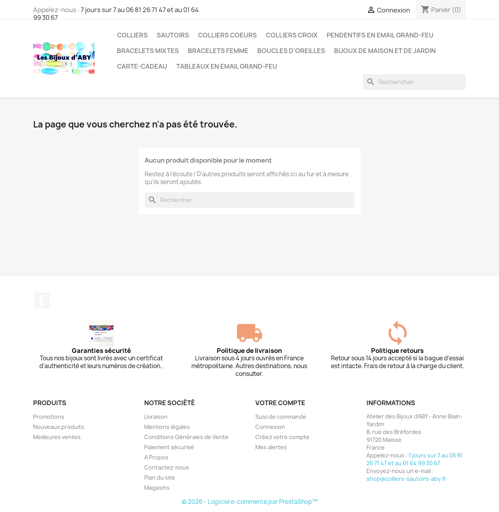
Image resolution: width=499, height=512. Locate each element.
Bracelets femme (218, 50)
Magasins (157, 487)
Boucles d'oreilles (291, 50)
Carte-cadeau (142, 66)
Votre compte (280, 403)
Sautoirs (173, 35)
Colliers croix (292, 35)
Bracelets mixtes (148, 50)
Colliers (132, 35)
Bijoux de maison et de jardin (385, 50)
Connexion (270, 427)
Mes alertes (271, 447)
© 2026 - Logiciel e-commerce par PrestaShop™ (250, 502)
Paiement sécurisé (169, 447)
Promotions (48, 416)
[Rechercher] (414, 82)
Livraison (156, 416)
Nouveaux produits (58, 427)
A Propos (156, 457)
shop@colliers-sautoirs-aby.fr (406, 478)
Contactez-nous (166, 467)
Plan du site (159, 477)
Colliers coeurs (227, 35)
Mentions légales (167, 427)
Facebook (42, 300)
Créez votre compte (282, 437)
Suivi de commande (280, 416)
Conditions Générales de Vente (186, 437)
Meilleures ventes (57, 437)
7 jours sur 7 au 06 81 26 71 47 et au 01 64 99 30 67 (116, 13)
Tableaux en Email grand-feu (226, 66)
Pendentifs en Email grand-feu (380, 35)
